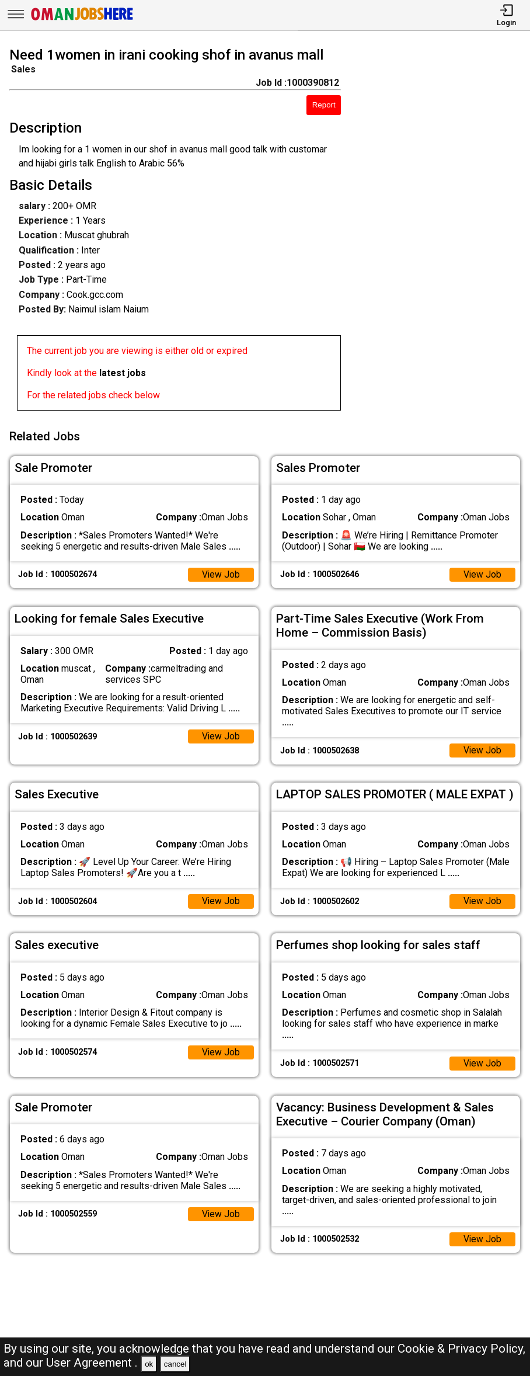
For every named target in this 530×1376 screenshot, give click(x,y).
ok (149, 1364)
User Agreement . (92, 1363)
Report (324, 104)
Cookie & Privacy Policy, (461, 1349)
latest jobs (122, 372)
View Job (220, 572)
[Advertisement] (442, 231)
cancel (175, 1364)
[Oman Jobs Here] (82, 20)
